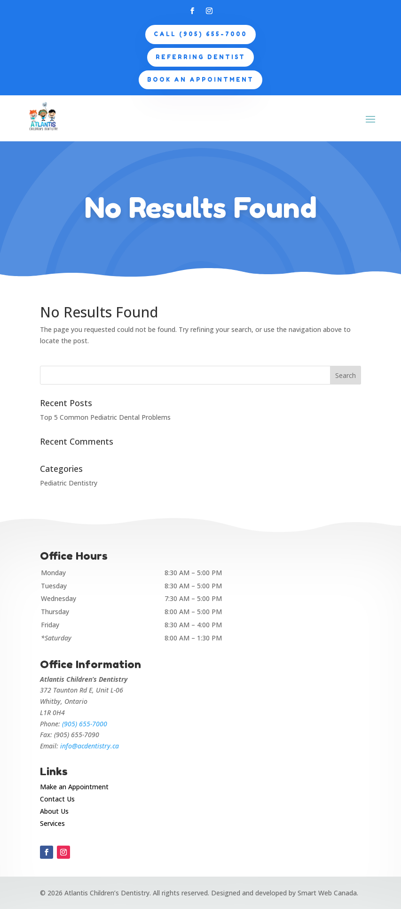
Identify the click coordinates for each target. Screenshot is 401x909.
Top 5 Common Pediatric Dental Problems (105, 417)
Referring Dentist (200, 57)
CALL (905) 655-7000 (200, 34)
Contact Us (57, 798)
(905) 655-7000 (84, 723)
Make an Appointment (74, 786)
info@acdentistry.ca (89, 745)
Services (52, 823)
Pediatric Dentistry (68, 482)
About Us (54, 811)
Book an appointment (200, 79)
